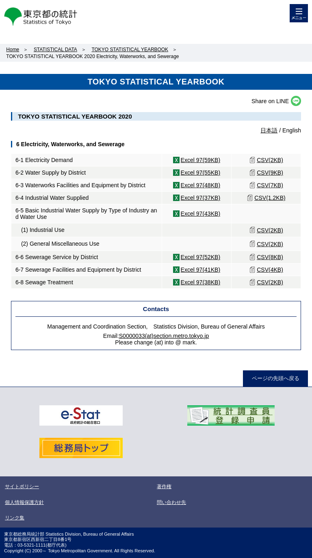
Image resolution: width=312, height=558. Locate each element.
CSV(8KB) (270, 257)
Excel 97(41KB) (201, 269)
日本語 (268, 130)
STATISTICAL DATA (55, 49)
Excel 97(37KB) (201, 198)
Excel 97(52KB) (201, 257)
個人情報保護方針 (24, 502)
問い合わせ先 (171, 502)
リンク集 (14, 518)
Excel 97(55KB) (201, 172)
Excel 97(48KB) (201, 185)
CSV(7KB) (270, 185)
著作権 (164, 486)
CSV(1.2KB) (269, 198)
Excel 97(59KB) (201, 160)
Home (12, 49)
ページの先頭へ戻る (275, 378)
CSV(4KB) (270, 269)
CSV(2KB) (270, 160)
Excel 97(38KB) (201, 282)
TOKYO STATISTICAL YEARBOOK (129, 49)
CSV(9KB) (270, 172)
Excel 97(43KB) (201, 213)
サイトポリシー (22, 486)
